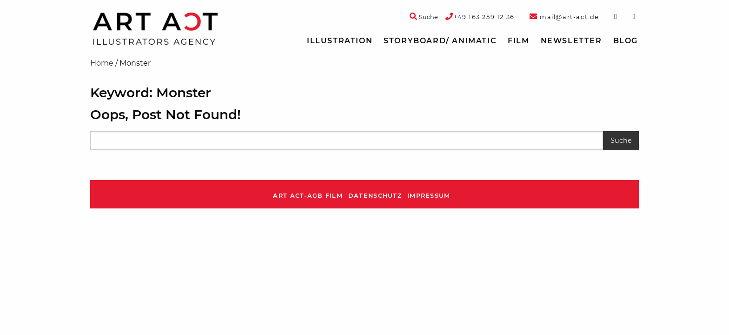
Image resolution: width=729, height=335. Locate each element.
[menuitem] (339, 41)
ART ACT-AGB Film (307, 195)
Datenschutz (375, 195)
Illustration (339, 40)
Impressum (429, 195)
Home (101, 63)
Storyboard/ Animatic (440, 40)
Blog (625, 40)
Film (518, 40)
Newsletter (571, 40)
